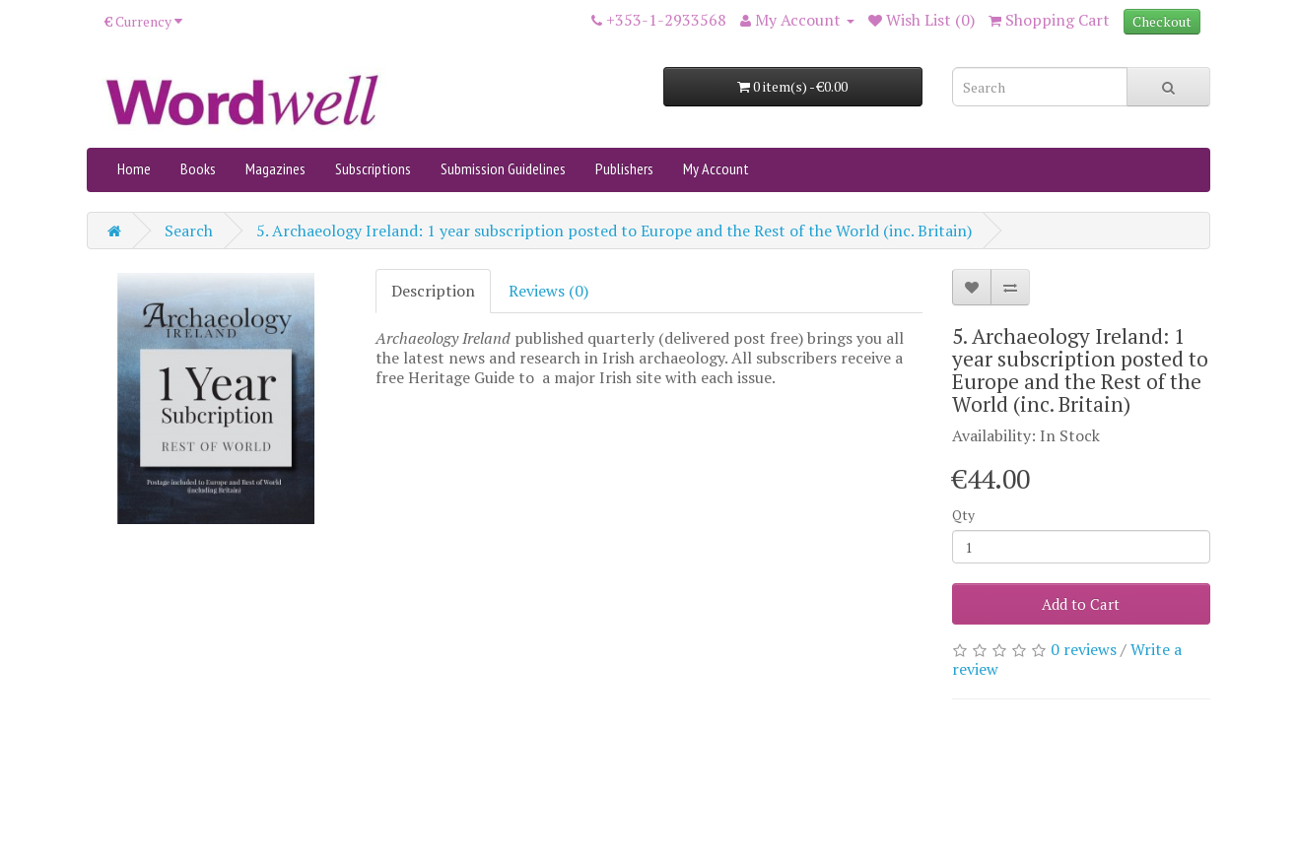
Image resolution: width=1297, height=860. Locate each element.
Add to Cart (1081, 604)
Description (433, 290)
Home (134, 168)
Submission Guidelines (503, 168)
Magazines (275, 168)
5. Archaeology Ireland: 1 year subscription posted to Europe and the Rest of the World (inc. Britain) (614, 230)
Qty (963, 514)
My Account (716, 168)
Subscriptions (373, 168)
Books (198, 168)
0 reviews (1084, 649)
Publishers (624, 168)
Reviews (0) (548, 290)
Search (189, 230)
